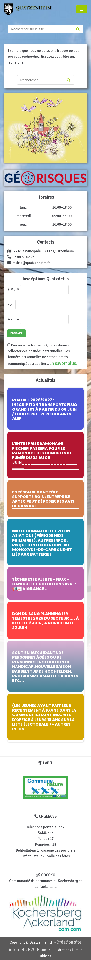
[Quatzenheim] (31, 9)
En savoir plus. (63, 363)
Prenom (13, 319)
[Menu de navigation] (81, 9)
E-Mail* (13, 289)
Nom (11, 304)
